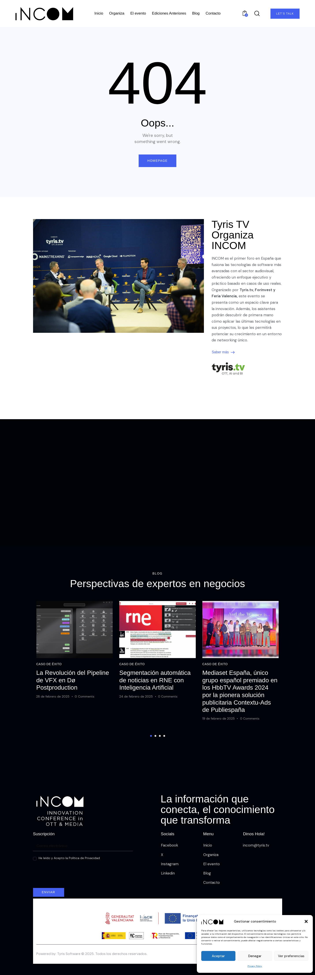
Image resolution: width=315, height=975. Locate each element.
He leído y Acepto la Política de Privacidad (69, 858)
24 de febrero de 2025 (136, 709)
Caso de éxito (49, 677)
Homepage (157, 160)
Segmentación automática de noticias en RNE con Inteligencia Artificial (155, 693)
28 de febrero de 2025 (52, 709)
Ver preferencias (291, 956)
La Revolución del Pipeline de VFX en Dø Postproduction (72, 693)
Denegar (254, 956)
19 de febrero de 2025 (218, 732)
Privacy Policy (255, 966)
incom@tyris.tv (256, 845)
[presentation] (66, 877)
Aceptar (218, 956)
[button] (306, 921)
